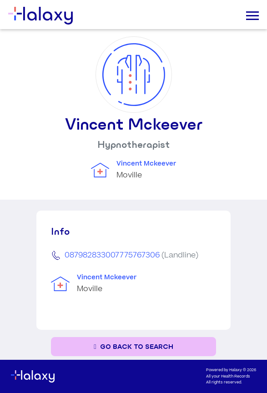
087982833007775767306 (112, 255)
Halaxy (235, 370)
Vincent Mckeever (146, 163)
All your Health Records (228, 376)
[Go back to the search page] (133, 347)
